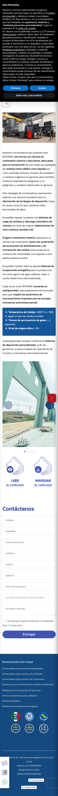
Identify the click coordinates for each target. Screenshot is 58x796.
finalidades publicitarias (13, 49)
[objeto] (29, 597)
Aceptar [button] (42, 88)
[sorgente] (29, 586)
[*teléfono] (29, 553)
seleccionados (9, 34)
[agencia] (29, 575)
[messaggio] (29, 610)
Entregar (29, 634)
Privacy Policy (16, 625)
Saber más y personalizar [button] (29, 95)
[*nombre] (29, 520)
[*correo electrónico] (29, 542)
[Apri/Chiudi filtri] (6, 103)
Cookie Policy (29, 787)
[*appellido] (29, 531)
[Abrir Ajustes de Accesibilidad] (51, 398)
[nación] (29, 564)
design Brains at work (29, 769)
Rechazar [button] (16, 88)
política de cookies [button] (27, 28)
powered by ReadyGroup (29, 773)
